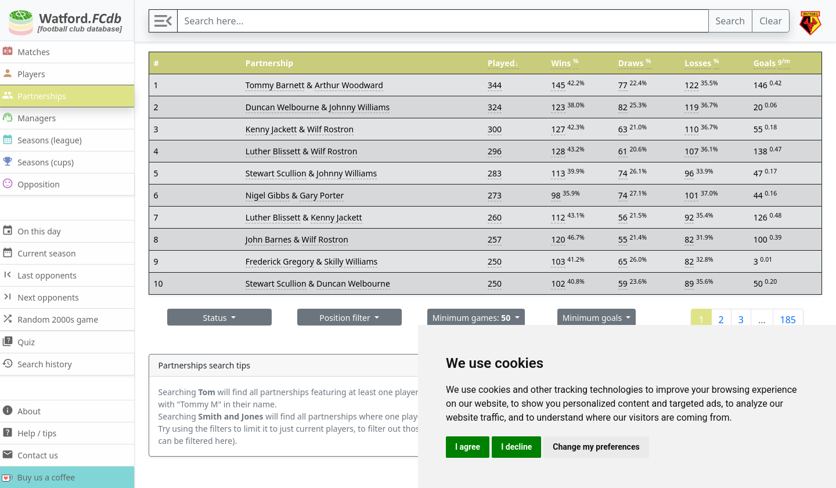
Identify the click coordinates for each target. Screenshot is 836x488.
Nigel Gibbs (272, 195)
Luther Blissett (277, 151)
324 (498, 107)
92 (690, 217)
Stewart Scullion (280, 173)
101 (693, 195)
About (25, 410)
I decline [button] (516, 446)
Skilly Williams (355, 261)
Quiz (22, 341)
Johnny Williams (364, 107)
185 (788, 319)
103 (560, 261)
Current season (43, 253)
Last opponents (43, 275)
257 (498, 239)
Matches (30, 51)
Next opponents (44, 297)
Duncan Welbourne (287, 107)
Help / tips (33, 432)
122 (693, 85)
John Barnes (273, 239)
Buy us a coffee (41, 477)
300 (498, 129)
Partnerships (38, 95)
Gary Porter (326, 195)
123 (560, 107)
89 (690, 283)
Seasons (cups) (42, 162)
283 (498, 173)
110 (693, 129)
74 (624, 173)
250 (498, 261)
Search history (41, 363)
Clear (770, 21)
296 (498, 151)
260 (498, 217)
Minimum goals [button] (595, 317)
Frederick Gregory (284, 261)
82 (624, 107)
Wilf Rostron (335, 129)
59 (624, 283)
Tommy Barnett (279, 85)
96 (690, 173)
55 (624, 239)
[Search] (445, 20)
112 (560, 217)
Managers (33, 117)
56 (624, 217)
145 (560, 85)
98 (558, 195)
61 (624, 151)
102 (560, 283)
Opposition (35, 184)
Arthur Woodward (353, 85)
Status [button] (221, 317)
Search (730, 21)
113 (560, 173)
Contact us (34, 455)
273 (498, 195)
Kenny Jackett (276, 129)
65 (624, 261)
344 (498, 85)
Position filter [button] (350, 317)
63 (624, 129)
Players (28, 73)
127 (560, 129)
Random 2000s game (54, 319)
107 (693, 151)
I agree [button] (467, 446)
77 (624, 85)
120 (560, 239)
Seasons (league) (46, 139)
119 (693, 107)
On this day (35, 231)
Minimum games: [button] (475, 317)
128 (560, 151)
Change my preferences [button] (596, 446)
